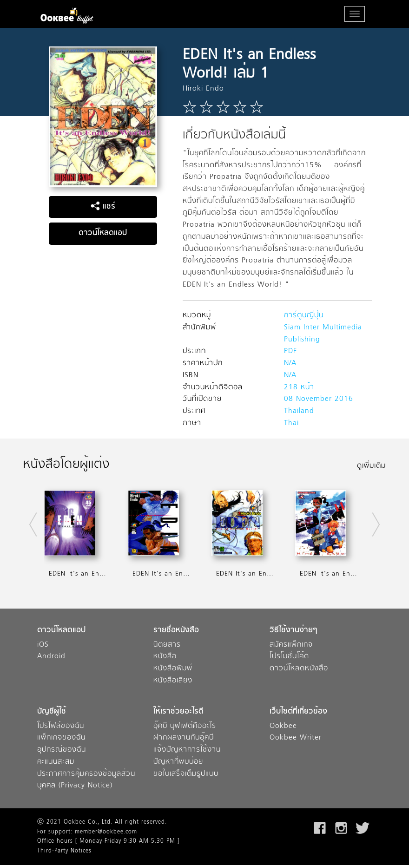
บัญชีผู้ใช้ (51, 712)
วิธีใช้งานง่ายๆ (293, 630)
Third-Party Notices (64, 851)
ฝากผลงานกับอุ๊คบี (183, 738)
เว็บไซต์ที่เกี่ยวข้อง (298, 712)
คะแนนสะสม (55, 762)
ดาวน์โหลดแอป (103, 233)
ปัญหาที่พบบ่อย (178, 762)
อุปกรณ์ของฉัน (61, 750)
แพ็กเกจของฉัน (61, 738)
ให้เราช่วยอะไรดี (178, 712)
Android (51, 656)
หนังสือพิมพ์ (172, 669)
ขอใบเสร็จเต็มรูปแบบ (185, 774)
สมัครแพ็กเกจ (291, 645)
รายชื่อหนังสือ (176, 630)
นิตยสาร (167, 645)
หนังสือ (165, 656)
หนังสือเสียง (172, 681)
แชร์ (103, 207)
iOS (43, 645)
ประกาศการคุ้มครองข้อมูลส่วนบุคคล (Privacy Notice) (86, 780)
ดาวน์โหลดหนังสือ (299, 669)
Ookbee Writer (296, 738)
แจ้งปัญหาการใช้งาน (187, 750)
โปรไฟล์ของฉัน (60, 726)
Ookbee (283, 726)
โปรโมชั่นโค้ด (289, 656)
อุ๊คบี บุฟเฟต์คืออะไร (184, 726)
